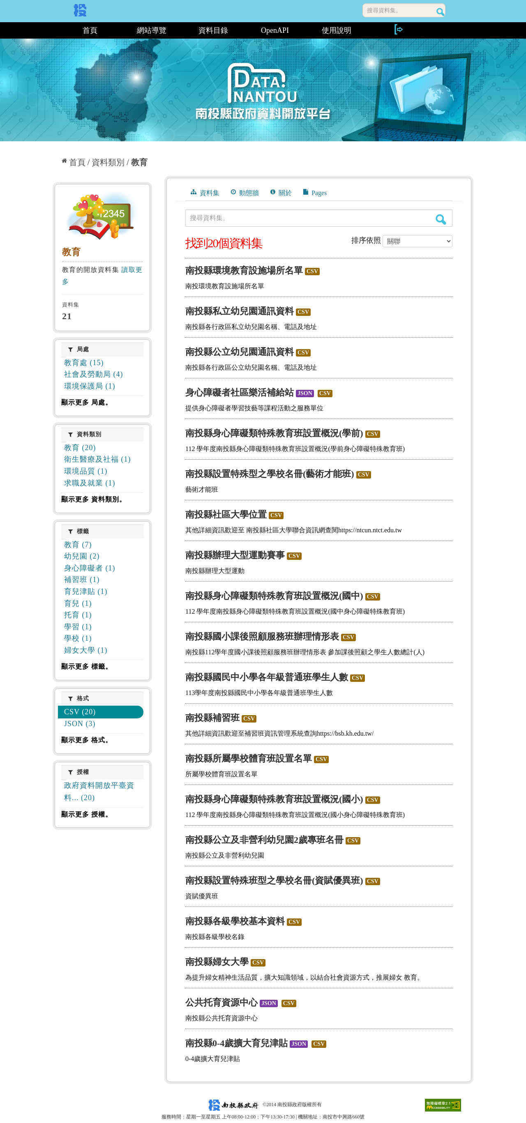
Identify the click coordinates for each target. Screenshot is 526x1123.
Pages (315, 192)
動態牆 (245, 192)
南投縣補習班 (212, 718)
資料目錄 (213, 30)
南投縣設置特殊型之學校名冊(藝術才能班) (269, 474)
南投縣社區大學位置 (226, 514)
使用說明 (336, 30)
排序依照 (366, 240)
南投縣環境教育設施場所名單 (244, 270)
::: (56, 30)
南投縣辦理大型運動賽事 (235, 555)
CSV (312, 271)
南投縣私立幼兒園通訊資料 (239, 311)
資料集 (205, 192)
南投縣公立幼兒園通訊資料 (239, 352)
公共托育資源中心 (221, 1002)
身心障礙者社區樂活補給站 (239, 392)
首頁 (90, 30)
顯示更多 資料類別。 (93, 499)
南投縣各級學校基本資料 (235, 921)
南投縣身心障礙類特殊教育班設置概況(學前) (274, 433)
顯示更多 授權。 (86, 814)
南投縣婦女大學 (217, 962)
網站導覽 (151, 30)
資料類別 (108, 162)
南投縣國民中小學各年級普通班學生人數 (266, 677)
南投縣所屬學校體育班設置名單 (248, 758)
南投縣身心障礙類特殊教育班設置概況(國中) (274, 596)
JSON (305, 393)
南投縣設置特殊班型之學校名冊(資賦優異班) (274, 880)
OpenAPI (275, 30)
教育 (139, 162)
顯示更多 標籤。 (86, 666)
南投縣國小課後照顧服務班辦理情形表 (262, 636)
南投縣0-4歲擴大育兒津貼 (236, 1043)
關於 (281, 192)
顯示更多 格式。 (86, 739)
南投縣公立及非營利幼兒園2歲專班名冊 (264, 840)
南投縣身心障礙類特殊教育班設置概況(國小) (274, 799)
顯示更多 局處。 (86, 402)
